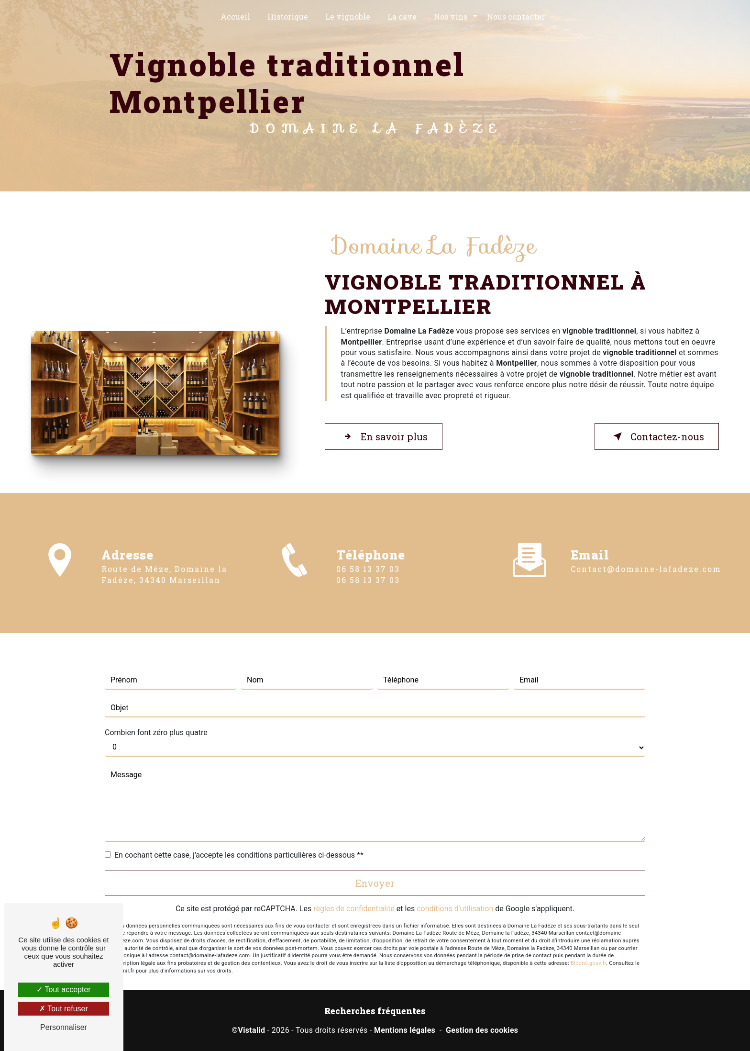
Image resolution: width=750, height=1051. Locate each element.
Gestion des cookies (482, 1030)
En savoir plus (384, 436)
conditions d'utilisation (455, 888)
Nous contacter (516, 16)
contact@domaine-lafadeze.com (646, 549)
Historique (287, 16)
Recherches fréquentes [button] (375, 1011)
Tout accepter (63, 989)
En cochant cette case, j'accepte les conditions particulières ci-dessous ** (239, 834)
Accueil (235, 16)
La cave (402, 16)
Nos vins (450, 16)
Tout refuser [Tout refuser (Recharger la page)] (63, 1009)
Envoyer (375, 862)
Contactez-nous (656, 436)
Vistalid (251, 1030)
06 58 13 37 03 (368, 589)
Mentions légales (404, 1030)
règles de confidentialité (354, 888)
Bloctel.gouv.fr (588, 942)
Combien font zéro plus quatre (156, 711)
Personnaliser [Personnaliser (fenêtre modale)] (63, 1027)
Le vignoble (347, 16)
